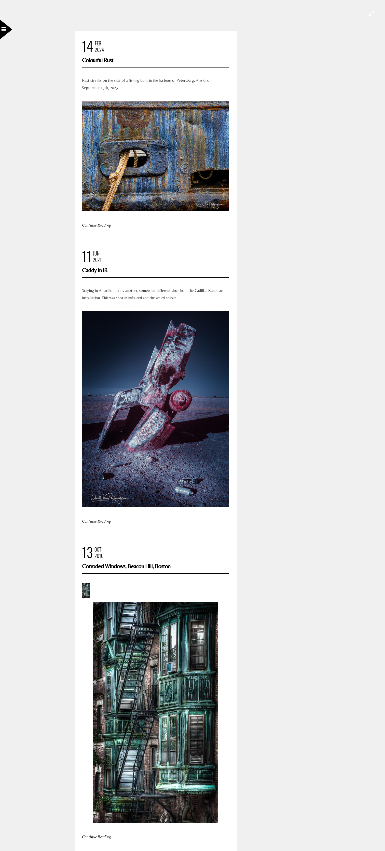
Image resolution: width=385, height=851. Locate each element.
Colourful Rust (97, 60)
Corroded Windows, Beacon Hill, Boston (126, 566)
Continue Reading (96, 225)
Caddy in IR (95, 270)
